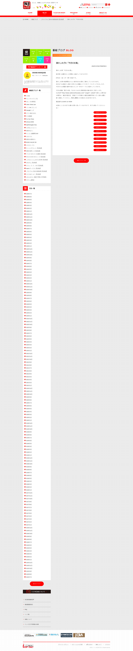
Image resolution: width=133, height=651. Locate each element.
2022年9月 (29, 327)
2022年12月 (29, 318)
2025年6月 (29, 231)
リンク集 (27, 614)
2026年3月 (29, 205)
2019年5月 (29, 443)
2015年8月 (29, 574)
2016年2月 (29, 556)
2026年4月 (29, 202)
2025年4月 (29, 237)
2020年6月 (29, 405)
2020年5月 (29, 408)
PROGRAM (74, 13)
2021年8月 (29, 365)
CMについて (83, 7)
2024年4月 (29, 272)
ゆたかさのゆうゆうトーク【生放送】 (36, 156)
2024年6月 (29, 266)
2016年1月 (29, 559)
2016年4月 (29, 551)
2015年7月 (29, 577)
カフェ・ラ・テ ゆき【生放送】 (35, 165)
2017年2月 (29, 522)
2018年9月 (29, 466)
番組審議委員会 (29, 604)
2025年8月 (29, 225)
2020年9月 (29, 397)
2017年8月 (29, 504)
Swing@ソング (30, 110)
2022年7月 (29, 333)
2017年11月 (29, 495)
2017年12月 (29, 493)
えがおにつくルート (31, 127)
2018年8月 (29, 469)
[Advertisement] (66, 34)
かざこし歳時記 (30, 180)
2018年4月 (29, 481)
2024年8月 (29, 260)
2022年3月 (29, 344)
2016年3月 (29, 554)
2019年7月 (29, 437)
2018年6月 (29, 475)
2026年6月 (29, 196)
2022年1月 (29, 350)
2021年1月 (29, 385)
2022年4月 (29, 342)
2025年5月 (29, 234)
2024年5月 (29, 269)
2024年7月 (29, 263)
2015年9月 (29, 571)
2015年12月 (29, 562)
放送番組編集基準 (29, 599)
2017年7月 (29, 507)
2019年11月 (29, 426)
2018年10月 (29, 464)
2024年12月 (29, 249)
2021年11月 (29, 356)
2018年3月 (29, 484)
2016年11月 (29, 530)
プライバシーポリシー (63, 644)
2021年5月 (29, 373)
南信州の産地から (30, 139)
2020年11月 (29, 391)
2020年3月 (29, 414)
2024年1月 (29, 281)
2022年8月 (29, 330)
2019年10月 (29, 429)
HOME (30, 13)
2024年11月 (29, 252)
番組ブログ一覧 (81, 160)
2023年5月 (29, 304)
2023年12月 (29, 283)
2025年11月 (29, 217)
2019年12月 (29, 423)
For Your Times (30, 119)
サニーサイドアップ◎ (32, 98)
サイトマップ (106, 7)
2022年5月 (29, 339)
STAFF (88, 13)
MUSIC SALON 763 (31, 142)
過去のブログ (37, 583)
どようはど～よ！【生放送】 (33, 174)
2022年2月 (29, 347)
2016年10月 (29, 533)
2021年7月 (29, 368)
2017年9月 (29, 501)
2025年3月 (29, 240)
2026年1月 (29, 211)
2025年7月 (29, 228)
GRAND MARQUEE (39, 73)
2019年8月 (29, 434)
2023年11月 (29, 286)
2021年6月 (29, 371)
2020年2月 (29, 417)
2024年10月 (29, 254)
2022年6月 (29, 336)
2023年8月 (29, 295)
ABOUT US (103, 13)
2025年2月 (29, 243)
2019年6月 (29, 440)
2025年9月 (29, 222)
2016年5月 (29, 548)
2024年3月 (29, 275)
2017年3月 (29, 519)
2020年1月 (29, 420)
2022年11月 (29, 321)
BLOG (45, 13)
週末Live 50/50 (30, 122)
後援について (28, 619)
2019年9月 (29, 432)
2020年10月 (29, 394)
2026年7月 (29, 193)
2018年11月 (29, 461)
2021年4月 (29, 376)
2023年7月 (29, 298)
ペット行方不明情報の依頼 (32, 624)
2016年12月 (29, 527)
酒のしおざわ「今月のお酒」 (67, 63)
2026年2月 (29, 208)
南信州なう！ (29, 130)
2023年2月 (29, 312)
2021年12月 (29, 353)
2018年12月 (29, 458)
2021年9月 (29, 362)
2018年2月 (29, 487)
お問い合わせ (98, 7)
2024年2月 (29, 278)
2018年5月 (29, 478)
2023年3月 (29, 310)
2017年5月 (29, 513)
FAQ (26, 609)
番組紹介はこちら (100, 112)
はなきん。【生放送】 (31, 162)
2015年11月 (29, 565)
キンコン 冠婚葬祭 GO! (32, 133)
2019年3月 (29, 449)
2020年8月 (29, 400)
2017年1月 (29, 525)
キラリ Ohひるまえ (31, 113)
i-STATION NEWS (59, 13)
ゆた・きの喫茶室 (30, 101)
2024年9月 (29, 257)
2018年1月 (29, 490)
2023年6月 (29, 301)
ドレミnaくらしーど (31, 107)
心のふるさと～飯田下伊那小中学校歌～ (36, 177)
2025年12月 (29, 214)
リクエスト (90, 7)
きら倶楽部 (29, 116)
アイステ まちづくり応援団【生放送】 (36, 154)
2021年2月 (29, 382)
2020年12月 (29, 388)
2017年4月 (29, 516)
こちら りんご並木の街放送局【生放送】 (52, 19)
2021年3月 (29, 379)
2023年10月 (29, 289)
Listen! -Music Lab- (31, 104)
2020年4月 (29, 411)
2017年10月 (29, 498)
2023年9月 (29, 292)
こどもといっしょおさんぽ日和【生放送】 (37, 159)
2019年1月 (29, 455)
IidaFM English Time (31, 124)
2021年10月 (29, 359)
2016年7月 (29, 542)
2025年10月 (29, 220)
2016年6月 (29, 545)
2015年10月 (29, 568)
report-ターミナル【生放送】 (33, 168)
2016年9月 (29, 536)
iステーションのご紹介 (77, 644)
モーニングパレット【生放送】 (34, 148)
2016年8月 (29, 539)
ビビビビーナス (30, 145)
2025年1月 (29, 246)
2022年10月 (29, 324)
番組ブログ (35, 19)
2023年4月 (29, 307)
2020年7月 (29, 402)
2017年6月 (29, 510)
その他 (28, 95)
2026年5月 (29, 199)
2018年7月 (29, 472)
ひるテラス (29, 136)
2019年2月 (29, 452)
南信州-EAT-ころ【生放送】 (33, 151)
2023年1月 (29, 315)
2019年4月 (29, 446)
